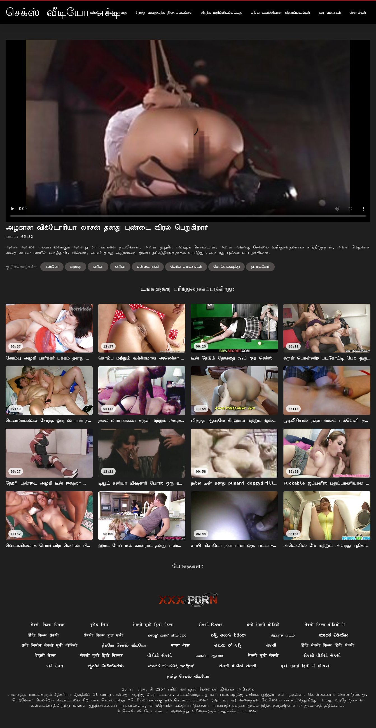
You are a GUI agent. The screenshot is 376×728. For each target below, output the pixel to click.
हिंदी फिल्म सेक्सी (43, 635)
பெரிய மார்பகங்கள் (186, 266)
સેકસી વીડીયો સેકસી (322, 655)
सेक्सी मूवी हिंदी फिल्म (153, 624)
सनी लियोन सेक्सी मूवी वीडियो (49, 645)
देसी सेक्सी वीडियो (263, 624)
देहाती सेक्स (46, 655)
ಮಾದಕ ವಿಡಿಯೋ (333, 635)
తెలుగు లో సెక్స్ (227, 645)
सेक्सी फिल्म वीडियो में (325, 624)
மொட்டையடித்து (226, 266)
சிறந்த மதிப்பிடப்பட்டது (221, 12)
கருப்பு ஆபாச (209, 655)
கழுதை (75, 266)
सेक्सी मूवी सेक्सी (263, 655)
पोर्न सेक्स (55, 665)
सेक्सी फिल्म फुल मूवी (103, 635)
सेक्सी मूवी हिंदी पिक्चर (101, 655)
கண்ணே (52, 266)
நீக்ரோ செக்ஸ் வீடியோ (124, 645)
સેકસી (271, 645)
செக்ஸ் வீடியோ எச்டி (144, 710)
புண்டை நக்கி (148, 266)
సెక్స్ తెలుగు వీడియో (228, 635)
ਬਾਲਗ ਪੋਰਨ (180, 645)
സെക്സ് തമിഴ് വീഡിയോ (167, 635)
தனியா (98, 266)
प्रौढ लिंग (99, 624)
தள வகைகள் (330, 12)
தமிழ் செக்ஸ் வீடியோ (188, 676)
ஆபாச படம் (282, 635)
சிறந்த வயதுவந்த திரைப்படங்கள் (164, 12)
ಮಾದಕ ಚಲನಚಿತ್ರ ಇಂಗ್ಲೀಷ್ (171, 665)
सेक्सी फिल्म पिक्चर (48, 624)
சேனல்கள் (357, 12)
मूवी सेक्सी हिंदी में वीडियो (305, 665)
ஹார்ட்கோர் (260, 266)
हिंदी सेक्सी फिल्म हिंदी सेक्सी (327, 645)
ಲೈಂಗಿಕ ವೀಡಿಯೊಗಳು (106, 665)
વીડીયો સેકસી (159, 655)
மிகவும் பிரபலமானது (108, 12)
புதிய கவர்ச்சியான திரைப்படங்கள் (280, 12)
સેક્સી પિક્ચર (210, 624)
